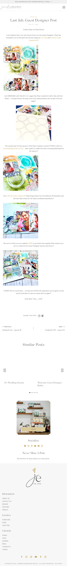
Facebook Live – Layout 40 (17, 328)
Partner (5, 507)
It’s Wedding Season (14, 383)
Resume (5, 504)
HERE (30, 243)
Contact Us (6, 501)
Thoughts (6, 547)
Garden (5, 541)
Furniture (6, 520)
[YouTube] (36, 557)
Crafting (5, 525)
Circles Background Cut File (13, 148)
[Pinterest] (42, 315)
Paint (4, 523)
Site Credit (58, 563)
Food (4, 538)
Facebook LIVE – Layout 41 (50, 328)
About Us (5, 498)
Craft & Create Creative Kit (16, 196)
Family (4, 535)
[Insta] (45, 557)
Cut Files (44, 38)
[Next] (62, 370)
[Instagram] (26, 557)
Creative (33, 17)
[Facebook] (39, 315)
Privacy (5, 510)
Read (4, 544)
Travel (5, 549)
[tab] (29, 392)
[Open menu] (63, 7)
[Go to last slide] (4, 370)
